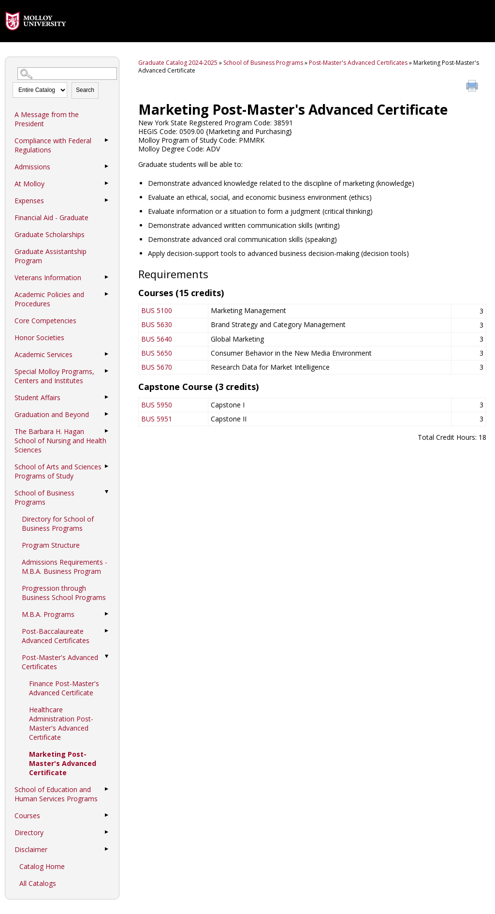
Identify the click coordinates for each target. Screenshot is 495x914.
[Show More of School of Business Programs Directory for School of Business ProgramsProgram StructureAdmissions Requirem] (107, 492)
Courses (27, 815)
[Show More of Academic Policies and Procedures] (107, 294)
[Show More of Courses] (107, 815)
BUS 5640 (156, 339)
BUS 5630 (156, 324)
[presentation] (36, 37)
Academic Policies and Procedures (49, 299)
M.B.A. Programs (48, 614)
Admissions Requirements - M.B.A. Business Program (64, 566)
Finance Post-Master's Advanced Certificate (64, 688)
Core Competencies (45, 320)
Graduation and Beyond (52, 414)
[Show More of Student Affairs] (107, 397)
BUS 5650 (156, 353)
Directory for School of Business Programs (58, 523)
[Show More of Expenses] (107, 200)
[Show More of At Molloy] (107, 183)
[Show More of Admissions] (107, 166)
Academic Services (44, 354)
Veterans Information (48, 277)
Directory (29, 832)
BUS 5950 (156, 404)
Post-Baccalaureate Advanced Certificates (55, 636)
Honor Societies (39, 337)
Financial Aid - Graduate (51, 217)
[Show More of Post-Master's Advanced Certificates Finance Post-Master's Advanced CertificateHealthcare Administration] (107, 657)
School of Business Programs (44, 497)
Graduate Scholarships (50, 234)
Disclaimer (31, 849)
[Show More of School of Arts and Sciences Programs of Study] (107, 466)
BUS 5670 (156, 367)
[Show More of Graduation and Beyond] (107, 414)
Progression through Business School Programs (64, 593)
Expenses (29, 200)
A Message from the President (47, 119)
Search (85, 90)
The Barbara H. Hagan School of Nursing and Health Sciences (60, 440)
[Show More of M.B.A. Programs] (107, 614)
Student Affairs (37, 397)
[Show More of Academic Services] (107, 354)
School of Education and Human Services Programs (56, 794)
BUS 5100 (156, 310)
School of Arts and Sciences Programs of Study (58, 471)
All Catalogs (37, 883)
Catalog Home (42, 866)
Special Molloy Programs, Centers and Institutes (54, 376)
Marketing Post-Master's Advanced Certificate (62, 763)
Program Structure (51, 545)
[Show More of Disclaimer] (107, 849)
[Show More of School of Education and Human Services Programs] (107, 789)
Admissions (32, 166)
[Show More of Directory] (107, 832)
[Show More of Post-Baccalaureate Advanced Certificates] (107, 631)
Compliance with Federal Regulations (53, 145)
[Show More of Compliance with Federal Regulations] (107, 140)
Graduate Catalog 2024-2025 (178, 63)
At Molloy (29, 183)
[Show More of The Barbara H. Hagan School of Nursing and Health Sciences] (107, 431)
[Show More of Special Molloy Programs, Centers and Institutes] (107, 371)
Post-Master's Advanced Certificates (60, 662)
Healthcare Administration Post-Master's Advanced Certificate (61, 723)
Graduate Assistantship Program (51, 256)
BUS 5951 (156, 418)
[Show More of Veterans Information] (107, 277)
